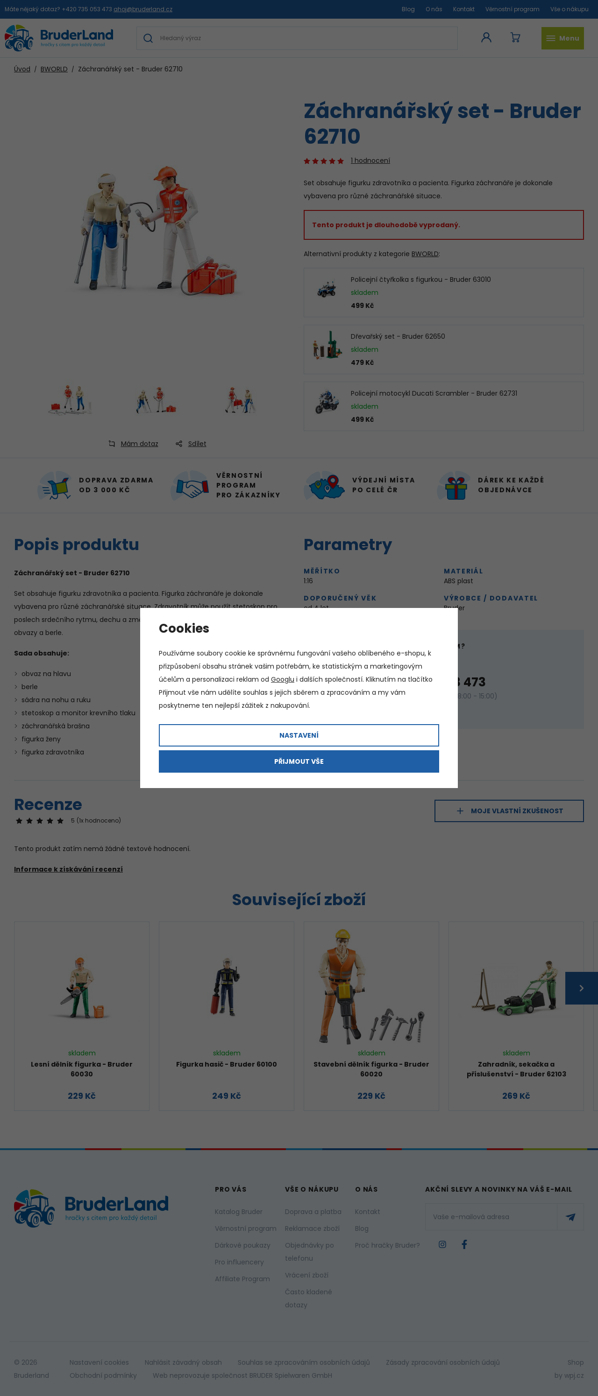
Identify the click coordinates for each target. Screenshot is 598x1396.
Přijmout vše (299, 761)
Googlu (282, 679)
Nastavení (299, 735)
